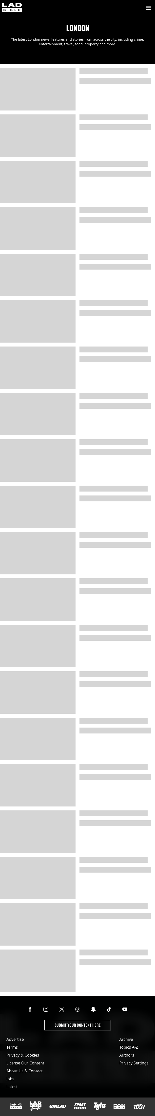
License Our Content (25, 1063)
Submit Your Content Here (78, 1025)
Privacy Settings (134, 1063)
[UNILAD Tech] (139, 1106)
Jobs (10, 1078)
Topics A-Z (128, 1047)
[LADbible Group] (35, 1106)
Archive (126, 1039)
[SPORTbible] (80, 1106)
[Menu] (148, 7)
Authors (126, 1055)
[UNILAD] (57, 1106)
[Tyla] (100, 1106)
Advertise (15, 1039)
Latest (12, 1086)
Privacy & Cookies (22, 1055)
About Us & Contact (24, 1071)
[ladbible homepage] (12, 8)
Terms (12, 1047)
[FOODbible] (119, 1106)
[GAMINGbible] (16, 1106)
